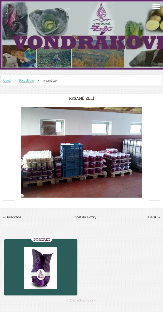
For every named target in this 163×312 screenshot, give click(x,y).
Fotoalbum (26, 80)
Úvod (7, 80)
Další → (154, 217)
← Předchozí (12, 217)
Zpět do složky (85, 217)
